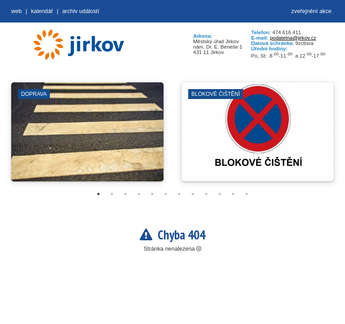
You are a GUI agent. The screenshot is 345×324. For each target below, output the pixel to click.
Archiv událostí (80, 11)
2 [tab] (111, 193)
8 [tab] (192, 193)
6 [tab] (165, 193)
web (16, 11)
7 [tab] (179, 193)
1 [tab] (98, 193)
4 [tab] (138, 193)
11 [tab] (233, 193)
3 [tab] (125, 193)
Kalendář (42, 11)
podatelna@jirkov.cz (293, 37)
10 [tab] (219, 193)
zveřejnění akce (311, 11)
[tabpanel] (87, 136)
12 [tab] (246, 193)
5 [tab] (152, 193)
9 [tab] (206, 193)
